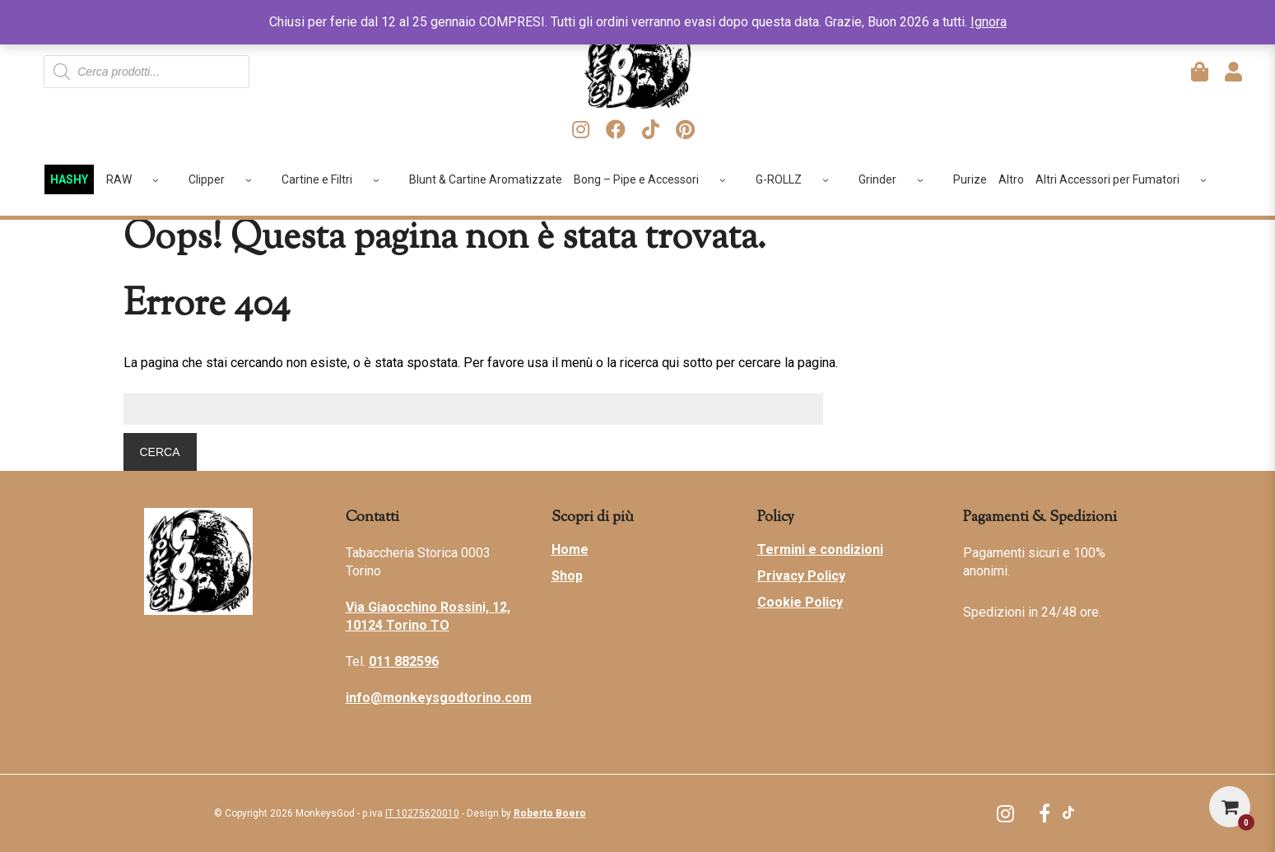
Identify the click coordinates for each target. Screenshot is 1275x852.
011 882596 (404, 661)
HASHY (69, 179)
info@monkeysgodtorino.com (439, 697)
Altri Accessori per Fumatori (1126, 179)
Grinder (897, 179)
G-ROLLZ (798, 179)
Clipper (225, 179)
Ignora (988, 22)
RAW (138, 179)
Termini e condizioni (820, 549)
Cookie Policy (800, 602)
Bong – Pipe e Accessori (656, 179)
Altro (1011, 179)
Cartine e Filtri (336, 179)
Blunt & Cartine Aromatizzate (485, 179)
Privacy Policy (801, 576)
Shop (567, 576)
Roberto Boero (550, 813)
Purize (970, 179)
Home (570, 549)
